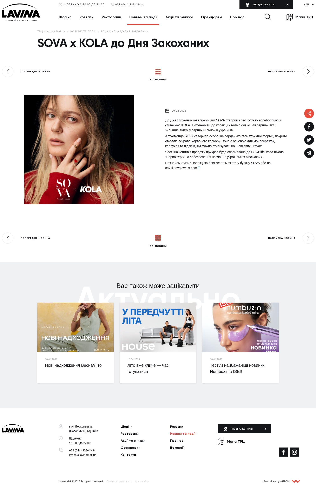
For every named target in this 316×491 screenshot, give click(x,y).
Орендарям (211, 17)
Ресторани (111, 17)
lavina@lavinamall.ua (83, 455)
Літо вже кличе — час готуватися (148, 368)
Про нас (237, 17)
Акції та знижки (179, 17)
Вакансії (177, 448)
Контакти (128, 455)
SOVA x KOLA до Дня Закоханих (124, 31)
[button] (268, 17)
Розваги (86, 17)
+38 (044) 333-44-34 (129, 4)
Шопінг (65, 17)
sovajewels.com (185, 168)
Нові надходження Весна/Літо (73, 365)
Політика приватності (119, 481)
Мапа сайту (142, 481)
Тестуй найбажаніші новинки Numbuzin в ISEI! (237, 368)
